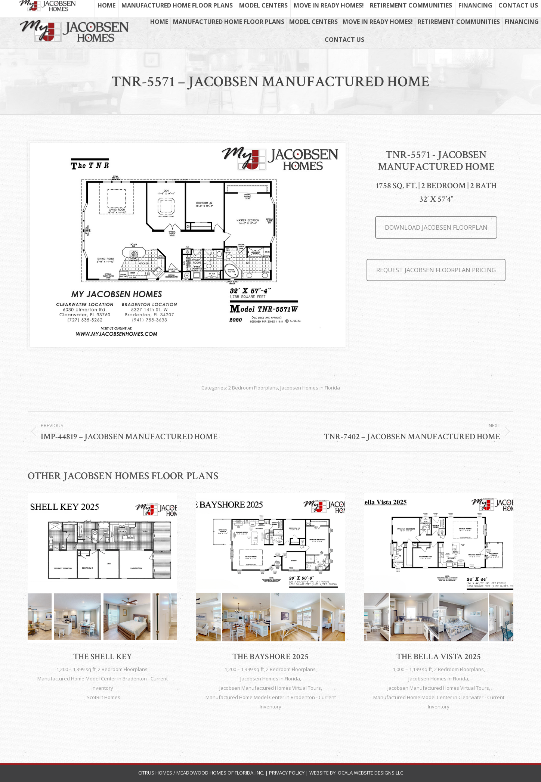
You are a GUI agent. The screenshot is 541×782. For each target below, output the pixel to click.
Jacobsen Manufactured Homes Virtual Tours (270, 688)
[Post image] (102, 568)
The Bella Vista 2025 (438, 656)
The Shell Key (102, 656)
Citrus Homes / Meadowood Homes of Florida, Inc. (201, 772)
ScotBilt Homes (103, 697)
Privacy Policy (286, 772)
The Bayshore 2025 (270, 656)
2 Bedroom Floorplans (253, 387)
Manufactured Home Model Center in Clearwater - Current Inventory (438, 702)
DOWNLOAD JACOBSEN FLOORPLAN (436, 227)
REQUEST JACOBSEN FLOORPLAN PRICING (436, 270)
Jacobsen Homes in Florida (310, 387)
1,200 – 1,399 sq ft (76, 669)
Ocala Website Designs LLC (370, 772)
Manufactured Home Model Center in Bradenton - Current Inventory (102, 683)
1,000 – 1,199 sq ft (412, 669)
